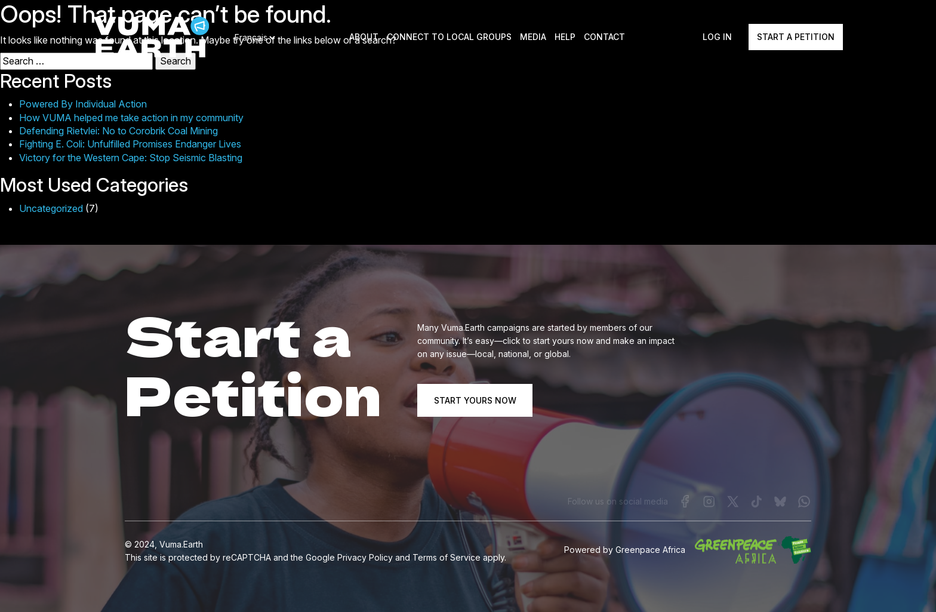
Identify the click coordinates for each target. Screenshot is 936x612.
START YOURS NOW (475, 400)
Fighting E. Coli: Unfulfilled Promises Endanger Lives (130, 144)
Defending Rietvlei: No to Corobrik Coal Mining (118, 131)
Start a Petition (796, 37)
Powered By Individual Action (83, 104)
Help (565, 37)
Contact (605, 37)
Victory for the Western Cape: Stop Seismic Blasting (130, 158)
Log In (717, 37)
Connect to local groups (449, 37)
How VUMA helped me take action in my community (131, 118)
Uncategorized (51, 208)
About (364, 37)
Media (534, 37)
